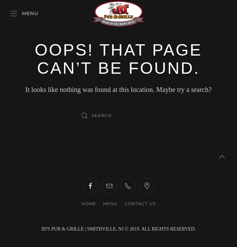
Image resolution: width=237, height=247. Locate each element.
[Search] (118, 115)
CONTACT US (140, 203)
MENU (110, 203)
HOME (89, 203)
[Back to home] (118, 13)
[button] (24, 13)
